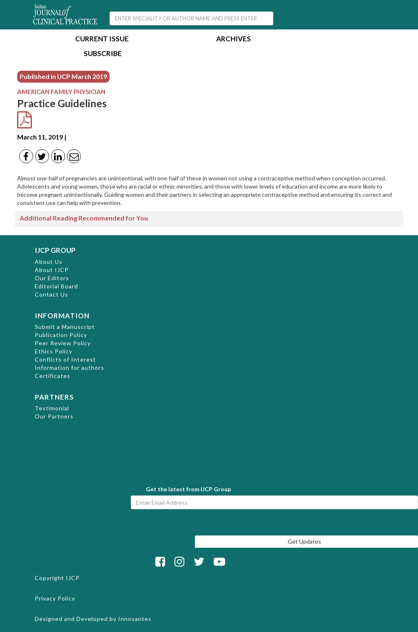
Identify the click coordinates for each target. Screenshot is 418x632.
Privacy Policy (55, 598)
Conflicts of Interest (65, 359)
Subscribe (103, 54)
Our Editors (52, 277)
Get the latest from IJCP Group (188, 489)
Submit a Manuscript (65, 326)
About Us (49, 261)
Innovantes (135, 618)
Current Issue (102, 39)
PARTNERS (54, 397)
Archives (233, 39)
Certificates (52, 375)
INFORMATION (62, 315)
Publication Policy (61, 334)
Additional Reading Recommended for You (84, 218)
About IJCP (52, 269)
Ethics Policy (53, 351)
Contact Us (51, 294)
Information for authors (69, 367)
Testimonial (52, 408)
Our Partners (54, 416)
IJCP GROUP (55, 250)
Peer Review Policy (63, 343)
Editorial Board (56, 286)
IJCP (73, 577)
